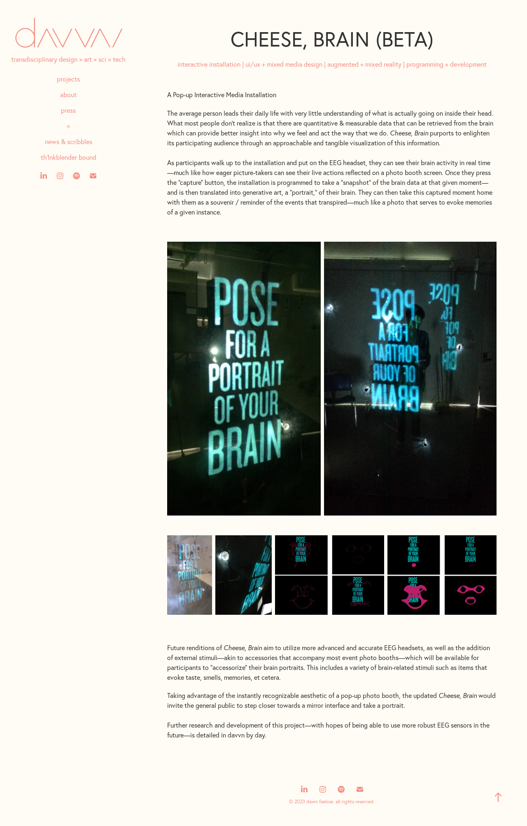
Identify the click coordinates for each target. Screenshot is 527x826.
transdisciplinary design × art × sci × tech (68, 59)
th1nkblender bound (68, 157)
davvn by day (246, 735)
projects (68, 79)
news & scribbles (68, 142)
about (68, 95)
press (68, 110)
